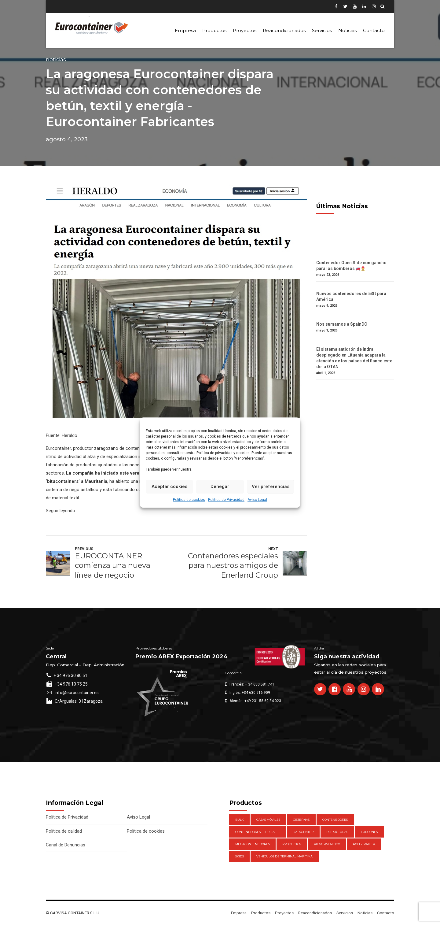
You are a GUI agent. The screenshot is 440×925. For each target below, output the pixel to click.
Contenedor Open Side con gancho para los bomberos (351, 265)
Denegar (220, 486)
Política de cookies (189, 500)
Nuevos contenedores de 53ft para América (351, 296)
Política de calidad (64, 831)
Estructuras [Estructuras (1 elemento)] (337, 832)
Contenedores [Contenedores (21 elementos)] (335, 819)
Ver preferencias (270, 486)
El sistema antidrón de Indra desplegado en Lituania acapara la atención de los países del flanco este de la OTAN (354, 358)
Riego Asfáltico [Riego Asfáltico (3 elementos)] (327, 844)
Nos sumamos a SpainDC (341, 324)
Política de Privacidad (226, 500)
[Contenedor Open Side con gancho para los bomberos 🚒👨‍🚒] (355, 257)
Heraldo (69, 435)
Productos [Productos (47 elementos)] (291, 844)
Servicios (322, 30)
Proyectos (244, 30)
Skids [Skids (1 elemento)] (239, 856)
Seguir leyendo (60, 510)
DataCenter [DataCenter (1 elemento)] (303, 832)
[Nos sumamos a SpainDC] (355, 318)
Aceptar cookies (169, 486)
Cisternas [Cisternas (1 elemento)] (301, 819)
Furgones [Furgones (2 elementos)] (369, 832)
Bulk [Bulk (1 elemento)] (239, 819)
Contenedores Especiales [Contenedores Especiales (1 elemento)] (257, 832)
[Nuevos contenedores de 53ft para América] (355, 288)
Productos (214, 30)
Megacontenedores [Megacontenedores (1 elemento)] (252, 844)
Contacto (374, 30)
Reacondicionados (284, 30)
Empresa (185, 30)
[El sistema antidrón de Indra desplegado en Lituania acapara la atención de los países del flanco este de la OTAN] (355, 343)
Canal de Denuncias (65, 845)
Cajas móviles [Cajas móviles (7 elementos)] (268, 819)
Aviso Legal (257, 500)
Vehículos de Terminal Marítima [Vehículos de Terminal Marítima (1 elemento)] (284, 856)
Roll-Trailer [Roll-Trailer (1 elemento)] (364, 844)
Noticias (347, 30)
